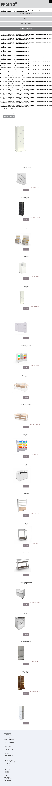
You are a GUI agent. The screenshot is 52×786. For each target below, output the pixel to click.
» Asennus (6, 771)
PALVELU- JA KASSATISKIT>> (26, 24)
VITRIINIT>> (26, 19)
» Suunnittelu (7, 769)
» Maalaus (6, 772)
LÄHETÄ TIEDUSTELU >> (9, 116)
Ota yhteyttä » (8, 746)
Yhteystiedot (7, 780)
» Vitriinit (6, 757)
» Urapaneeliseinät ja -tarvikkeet (13, 762)
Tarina (5, 775)
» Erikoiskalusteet (8, 755)
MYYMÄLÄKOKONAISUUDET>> (26, 14)
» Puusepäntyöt (8, 763)
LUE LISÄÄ (26, 189)
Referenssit (7, 777)
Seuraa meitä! (8, 782)
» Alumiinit (7, 758)
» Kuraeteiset (7, 765)
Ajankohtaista (8, 779)
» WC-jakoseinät (8, 760)
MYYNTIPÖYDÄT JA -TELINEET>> (26, 29)
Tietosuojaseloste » (9, 749)
